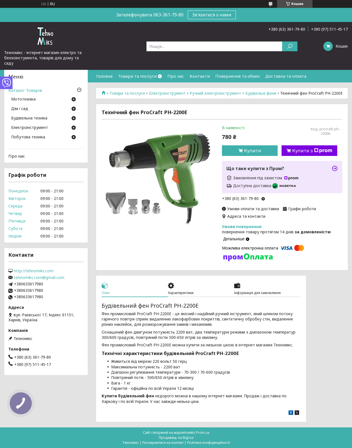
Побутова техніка (28, 137)
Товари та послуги (137, 76)
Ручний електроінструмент (215, 93)
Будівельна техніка (29, 118)
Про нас (175, 76)
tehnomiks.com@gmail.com (39, 277)
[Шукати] (289, 46)
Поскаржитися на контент (163, 442)
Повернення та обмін (237, 76)
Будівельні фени (260, 93)
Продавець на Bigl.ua (176, 437)
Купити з (312, 151)
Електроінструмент (167, 93)
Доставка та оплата (285, 76)
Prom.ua (202, 432)
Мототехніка (23, 99)
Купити (252, 151)
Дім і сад (19, 109)
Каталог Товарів (25, 90)
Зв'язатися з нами (211, 15)
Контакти (200, 76)
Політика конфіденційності (208, 442)
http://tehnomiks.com (33, 270)
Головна (104, 76)
